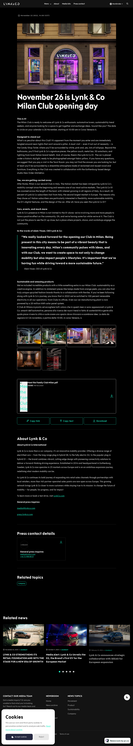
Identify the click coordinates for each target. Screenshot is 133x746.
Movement (72, 701)
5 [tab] (73, 673)
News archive (52, 705)
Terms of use (64, 734)
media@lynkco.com (27, 554)
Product (71, 705)
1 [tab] (59, 673)
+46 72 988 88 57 (27, 556)
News (46, 4)
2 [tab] (63, 673)
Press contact (79, 4)
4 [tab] (70, 673)
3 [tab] (66, 673)
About (56, 4)
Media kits (66, 4)
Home (48, 701)
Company (21, 583)
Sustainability (74, 709)
